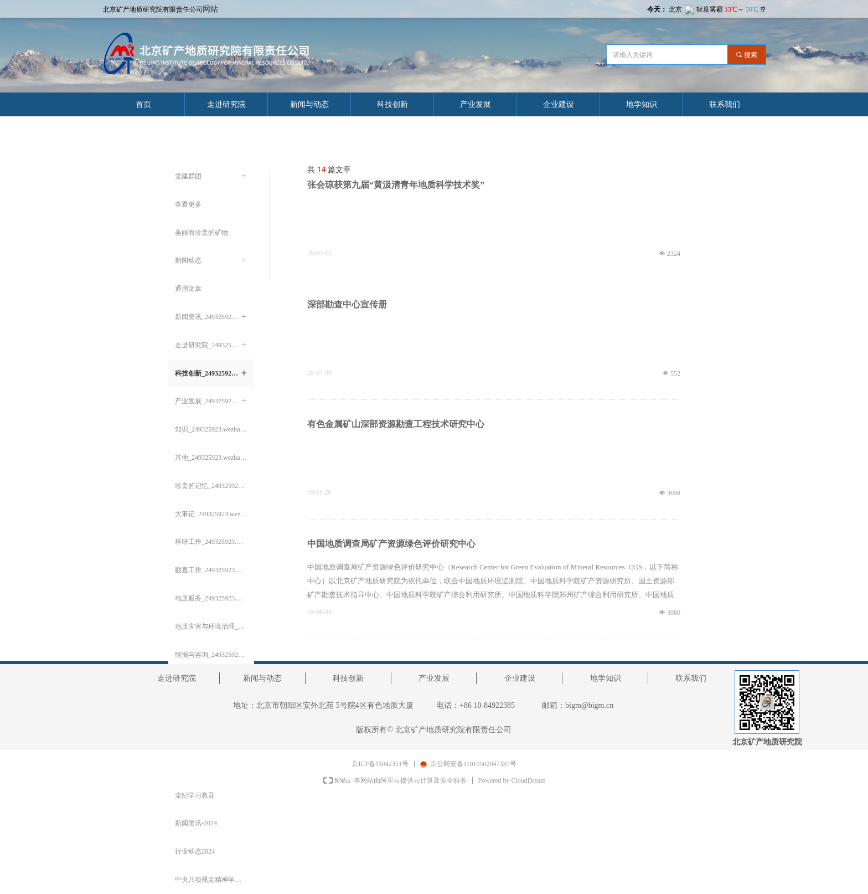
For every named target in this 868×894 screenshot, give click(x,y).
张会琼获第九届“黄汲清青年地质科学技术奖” (395, 184)
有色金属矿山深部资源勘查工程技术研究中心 (395, 424)
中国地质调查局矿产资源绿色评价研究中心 (391, 543)
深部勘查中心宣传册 (347, 304)
